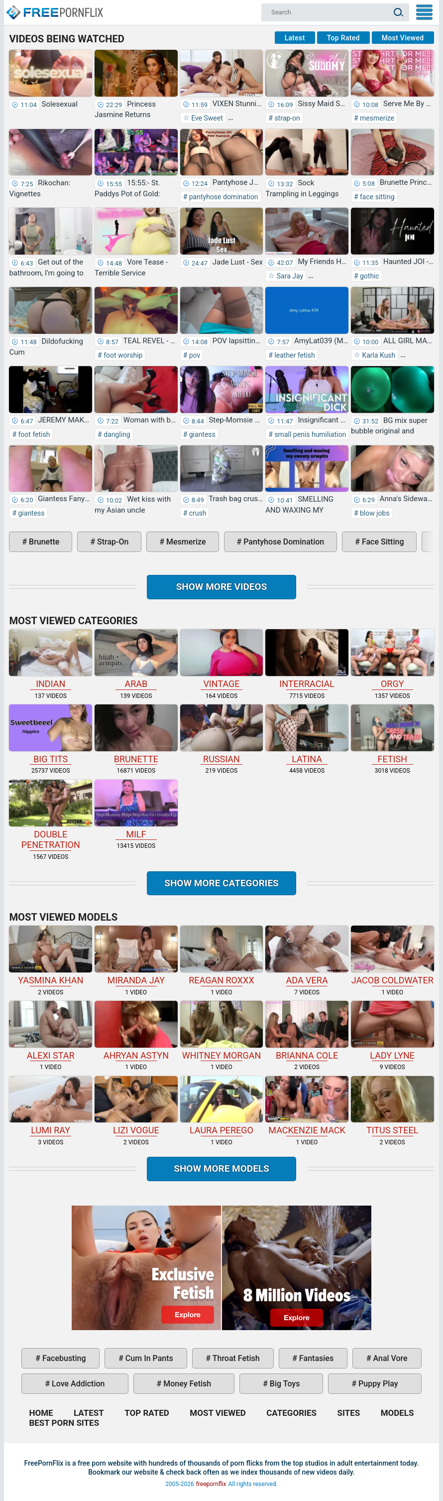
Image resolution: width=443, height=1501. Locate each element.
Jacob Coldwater (392, 955)
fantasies (315, 1358)
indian (50, 659)
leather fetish (294, 355)
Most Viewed (403, 38)
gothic (368, 276)
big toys (284, 1383)
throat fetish (235, 1358)
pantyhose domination (222, 197)
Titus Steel (392, 1106)
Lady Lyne (392, 1031)
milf (136, 809)
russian (221, 734)
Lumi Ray (50, 1106)
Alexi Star (50, 1031)
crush (196, 513)
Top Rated (343, 38)
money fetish (186, 1383)
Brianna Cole (306, 1031)
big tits (50, 734)
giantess (201, 434)
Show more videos (221, 586)
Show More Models (221, 1168)
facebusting (63, 1358)
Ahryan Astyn (136, 1031)
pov (193, 355)
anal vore (389, 1358)
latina (306, 734)
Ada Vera (306, 955)
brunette (43, 541)
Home (54, 8)
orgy (392, 659)
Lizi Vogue (136, 1106)
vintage (221, 659)
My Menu (424, 12)
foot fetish (33, 434)
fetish (392, 734)
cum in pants (148, 1358)
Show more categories (221, 883)
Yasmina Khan (50, 955)
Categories (291, 1413)
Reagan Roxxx (221, 955)
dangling (116, 434)
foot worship (122, 355)
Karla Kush (377, 355)
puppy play (377, 1383)
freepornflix (211, 1484)
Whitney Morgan (221, 1031)
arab (136, 659)
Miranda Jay (136, 955)
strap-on (286, 118)
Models (397, 1413)
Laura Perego (221, 1106)
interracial (306, 659)
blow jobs (374, 513)
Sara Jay (289, 276)
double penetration (50, 815)
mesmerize (376, 118)
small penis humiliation (309, 434)
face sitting (376, 197)
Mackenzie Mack (306, 1106)
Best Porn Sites (64, 1423)
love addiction (77, 1383)
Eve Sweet (206, 118)
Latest (295, 38)
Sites (348, 1413)
